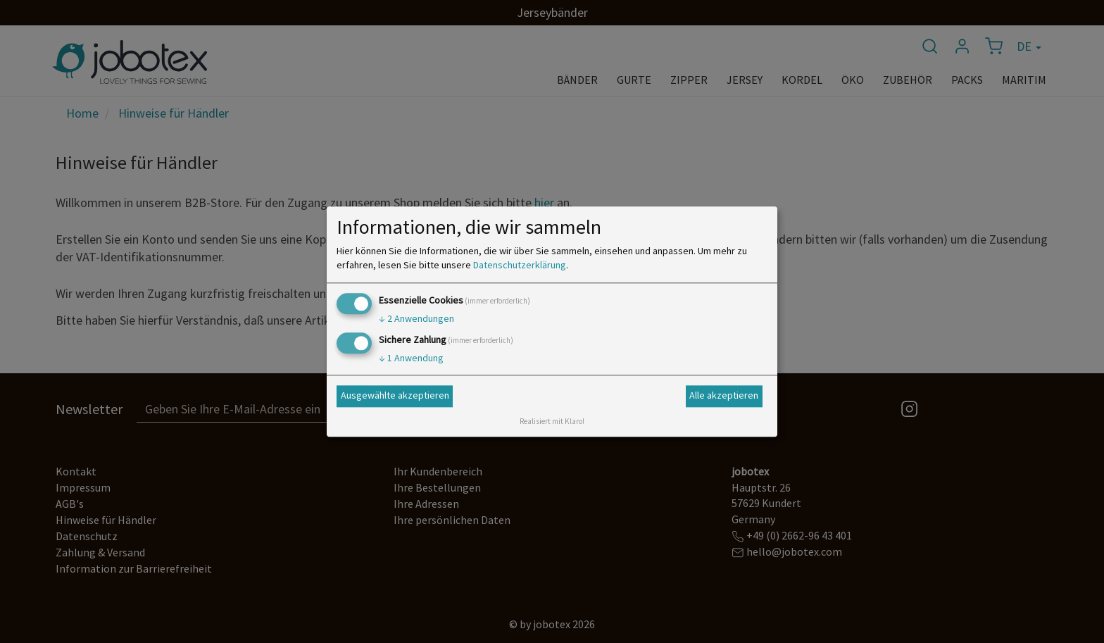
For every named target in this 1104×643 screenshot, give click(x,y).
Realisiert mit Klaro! (552, 421)
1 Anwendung (411, 357)
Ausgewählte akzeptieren (395, 395)
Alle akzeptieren (723, 395)
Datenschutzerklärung (519, 264)
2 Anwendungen (416, 318)
